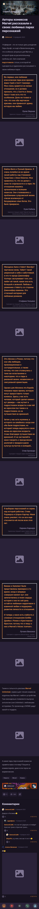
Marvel (14, 778)
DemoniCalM (9, 809)
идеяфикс (11, 821)
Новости (6, 778)
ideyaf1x (9, 839)
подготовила (8, 62)
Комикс (22, 778)
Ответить (33, 816)
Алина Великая (11, 847)
